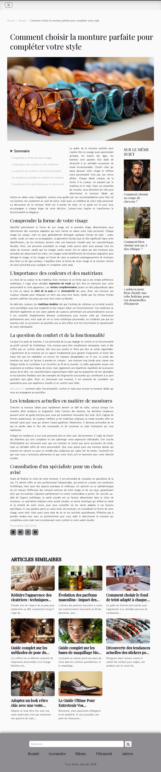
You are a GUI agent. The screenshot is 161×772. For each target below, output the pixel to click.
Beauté (22, 20)
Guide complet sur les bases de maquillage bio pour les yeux (78, 652)
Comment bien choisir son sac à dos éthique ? (135, 245)
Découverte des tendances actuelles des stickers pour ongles (128, 652)
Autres (127, 753)
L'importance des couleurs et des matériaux (35, 164)
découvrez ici (17, 388)
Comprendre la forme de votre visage (31, 158)
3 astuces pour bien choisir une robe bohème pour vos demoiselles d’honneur (137, 296)
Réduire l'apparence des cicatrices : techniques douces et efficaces (31, 599)
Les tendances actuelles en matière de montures (38, 177)
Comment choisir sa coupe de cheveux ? (136, 197)
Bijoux (80, 753)
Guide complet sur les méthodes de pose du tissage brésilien (29, 652)
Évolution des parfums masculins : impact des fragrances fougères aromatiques (77, 602)
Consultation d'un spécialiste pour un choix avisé (38, 184)
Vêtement (104, 753)
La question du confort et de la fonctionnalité (36, 171)
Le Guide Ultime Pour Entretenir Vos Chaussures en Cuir (76, 705)
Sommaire (21, 151)
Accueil (11, 20)
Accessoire (57, 753)
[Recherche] (76, 744)
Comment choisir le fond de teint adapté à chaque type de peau (127, 599)
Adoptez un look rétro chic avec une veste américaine (29, 705)
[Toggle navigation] (9, 5)
